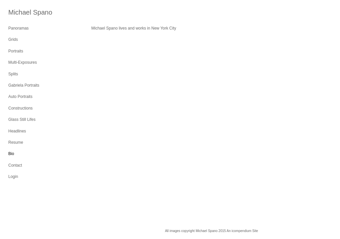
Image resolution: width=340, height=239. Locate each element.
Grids (13, 39)
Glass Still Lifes (22, 119)
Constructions (20, 108)
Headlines (17, 131)
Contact (15, 165)
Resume (15, 142)
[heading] (25, 12)
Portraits (15, 51)
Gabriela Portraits (23, 85)
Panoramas (18, 28)
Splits (13, 74)
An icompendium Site (242, 231)
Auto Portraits (20, 96)
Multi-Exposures (22, 62)
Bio (11, 153)
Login (13, 176)
